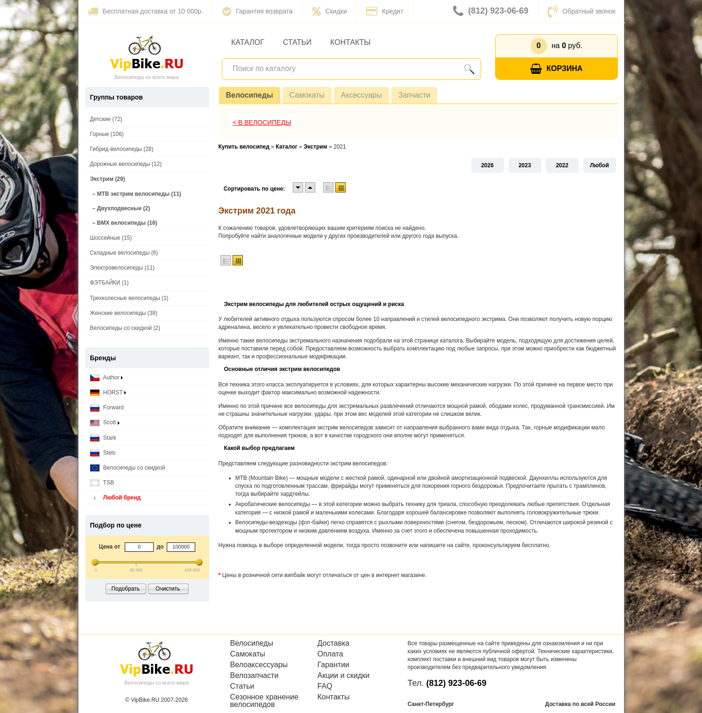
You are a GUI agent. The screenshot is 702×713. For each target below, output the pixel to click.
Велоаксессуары (259, 665)
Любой (599, 165)
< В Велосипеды (262, 122)
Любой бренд (115, 497)
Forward (107, 407)
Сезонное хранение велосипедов (264, 700)
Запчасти (414, 95)
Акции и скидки (344, 675)
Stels (103, 452)
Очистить (168, 588)
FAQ (325, 686)
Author (106, 377)
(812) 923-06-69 (490, 11)
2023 (524, 165)
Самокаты (307, 95)
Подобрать (126, 588)
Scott (105, 422)
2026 (487, 165)
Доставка (334, 643)
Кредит (385, 11)
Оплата (330, 654)
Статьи (297, 42)
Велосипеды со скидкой (127, 467)
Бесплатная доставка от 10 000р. (145, 11)
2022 (562, 165)
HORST (108, 392)
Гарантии (334, 665)
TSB (102, 482)
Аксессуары (361, 95)
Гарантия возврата (257, 11)
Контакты (350, 42)
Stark (103, 438)
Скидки (329, 11)
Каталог (247, 42)
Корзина (556, 69)
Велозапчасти (254, 675)
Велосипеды (249, 95)
